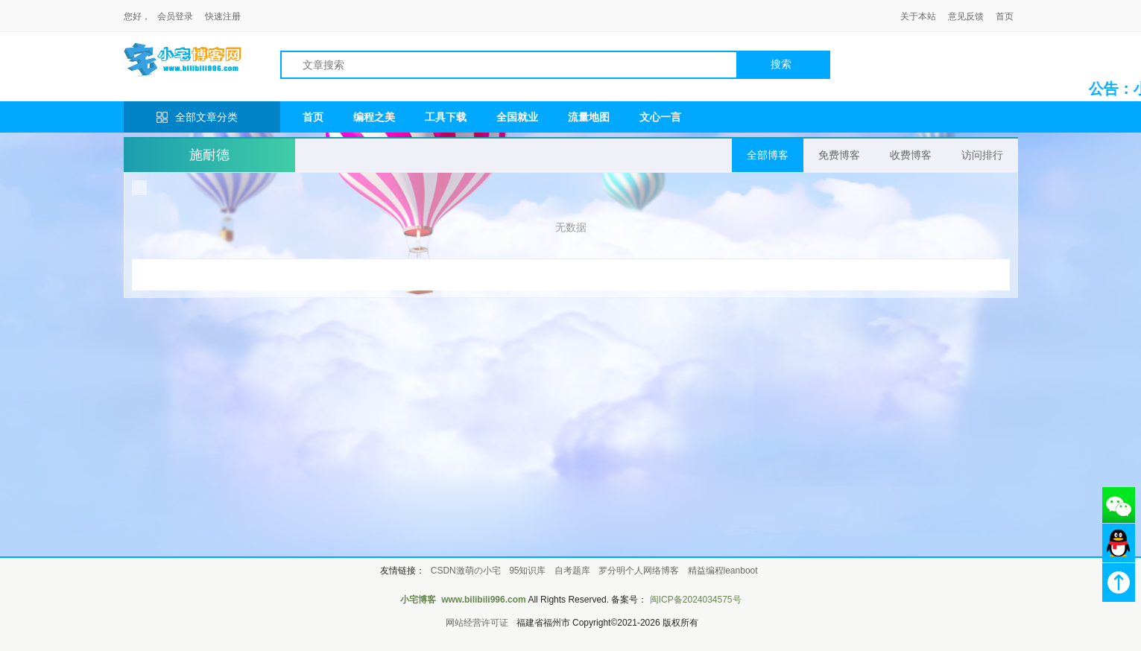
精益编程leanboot (723, 570)
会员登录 (175, 16)
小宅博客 (418, 599)
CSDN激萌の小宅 (466, 570)
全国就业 (517, 117)
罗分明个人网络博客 (638, 570)
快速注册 (223, 16)
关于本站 (918, 16)
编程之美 (374, 117)
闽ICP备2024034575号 (696, 599)
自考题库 (572, 570)
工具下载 (446, 117)
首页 (1005, 16)
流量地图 (589, 117)
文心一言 (660, 117)
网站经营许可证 (477, 622)
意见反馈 (966, 16)
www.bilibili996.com (483, 599)
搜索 (781, 64)
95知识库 (527, 570)
